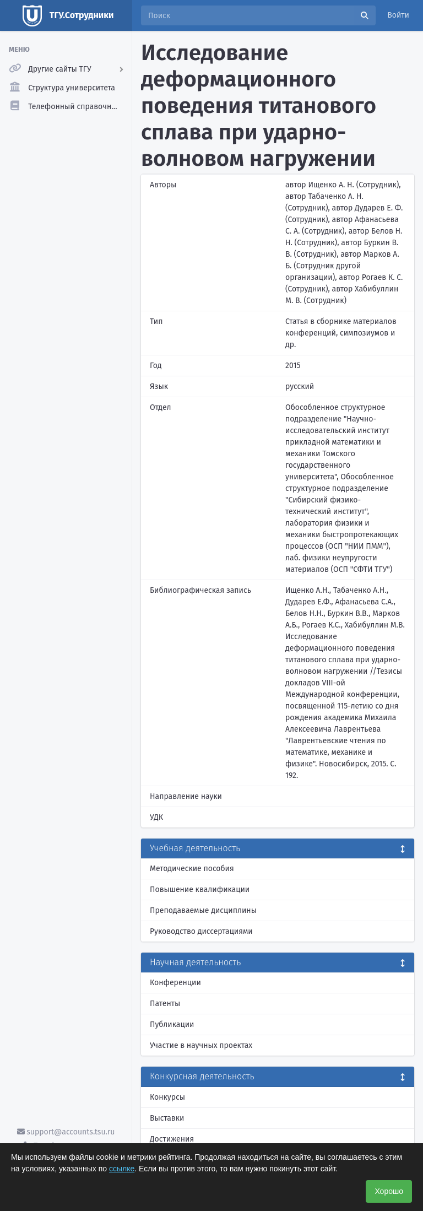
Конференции (175, 982)
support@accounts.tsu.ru (66, 1132)
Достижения (172, 1139)
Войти (398, 15)
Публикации (172, 1024)
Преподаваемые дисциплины (203, 910)
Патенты (165, 1003)
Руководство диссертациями (201, 931)
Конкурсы (167, 1097)
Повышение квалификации (200, 889)
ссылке (121, 1168)
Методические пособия (192, 868)
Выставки (167, 1118)
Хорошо (389, 1191)
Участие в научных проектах (201, 1045)
